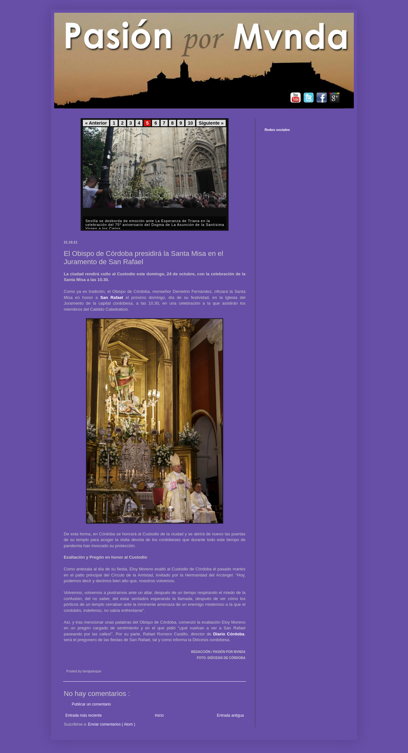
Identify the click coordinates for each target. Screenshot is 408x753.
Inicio (159, 715)
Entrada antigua (230, 715)
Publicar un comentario (91, 704)
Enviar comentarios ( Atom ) (111, 724)
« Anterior (96, 123)
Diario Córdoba (228, 634)
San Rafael (111, 297)
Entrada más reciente (83, 715)
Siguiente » (211, 123)
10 (190, 123)
